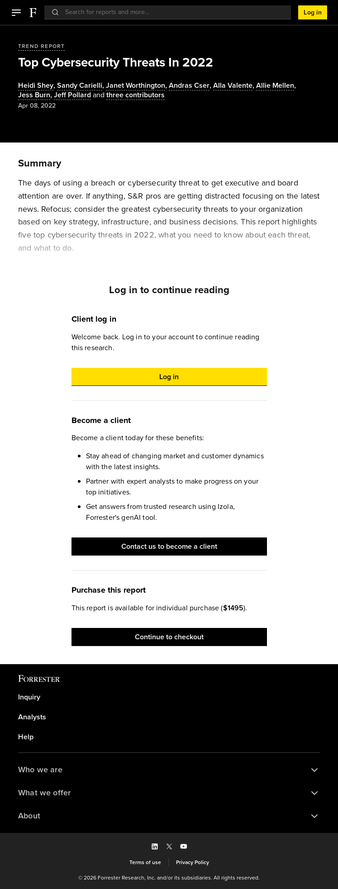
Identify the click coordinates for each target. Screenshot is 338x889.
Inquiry (29, 697)
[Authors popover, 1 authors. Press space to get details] (72, 95)
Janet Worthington (135, 85)
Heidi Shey (35, 85)
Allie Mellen (275, 85)
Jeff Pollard (72, 95)
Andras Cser (189, 85)
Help (25, 737)
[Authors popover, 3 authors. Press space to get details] (128, 95)
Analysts (32, 717)
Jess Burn (34, 95)
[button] (16, 12)
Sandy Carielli (79, 85)
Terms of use (145, 862)
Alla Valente (232, 85)
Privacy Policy (192, 862)
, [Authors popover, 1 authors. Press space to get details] (37, 85)
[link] (169, 697)
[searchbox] (172, 12)
